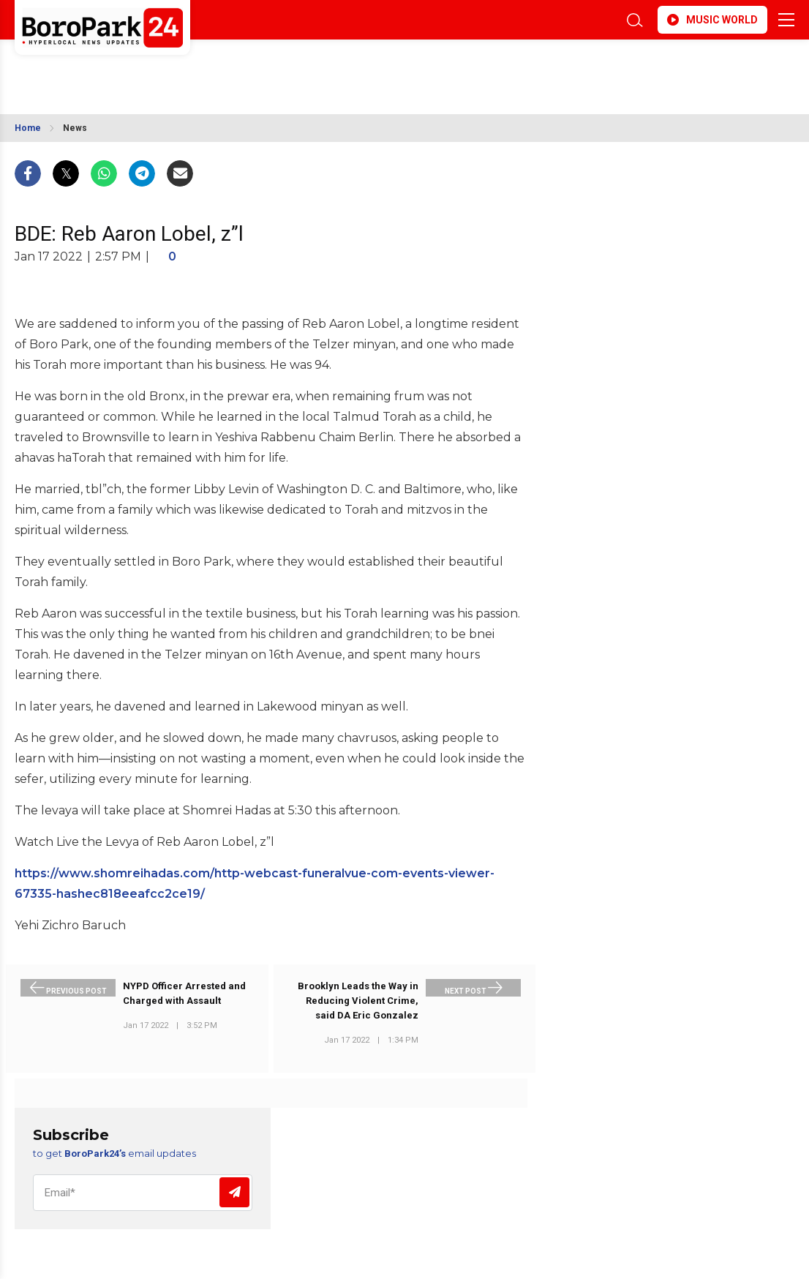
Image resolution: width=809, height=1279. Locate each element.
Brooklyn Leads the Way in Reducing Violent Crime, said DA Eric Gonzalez (358, 1000)
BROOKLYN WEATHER (144, 68)
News (75, 128)
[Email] (142, 1192)
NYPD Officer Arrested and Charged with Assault (184, 993)
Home (28, 128)
